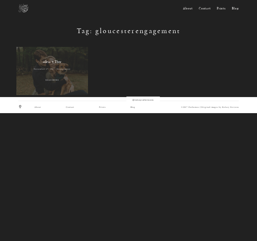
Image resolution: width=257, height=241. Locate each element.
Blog (235, 8)
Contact (205, 8)
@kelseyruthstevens (128, 97)
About (187, 8)
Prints (221, 8)
